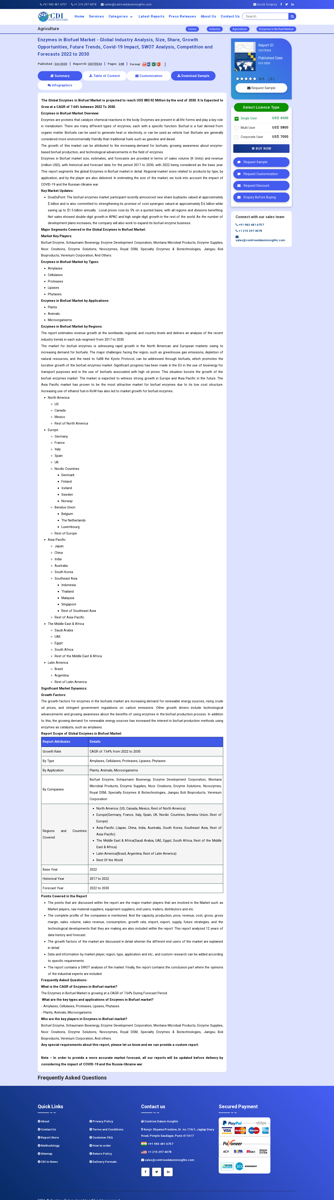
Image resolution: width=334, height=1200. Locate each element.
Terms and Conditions (106, 1119)
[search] (292, 16)
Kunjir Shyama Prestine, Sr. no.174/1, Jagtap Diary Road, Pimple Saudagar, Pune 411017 (177, 1123)
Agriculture (239, 29)
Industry (214, 29)
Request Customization (256, 174)
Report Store (48, 1128)
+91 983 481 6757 (53, 4)
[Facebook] (282, 4)
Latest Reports (151, 16)
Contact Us (230, 16)
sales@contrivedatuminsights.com (126, 4)
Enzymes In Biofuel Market (276, 29)
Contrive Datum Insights (159, 1111)
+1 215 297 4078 (83, 4)
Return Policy (100, 1144)
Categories (121, 16)
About (43, 1111)
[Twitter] (287, 4)
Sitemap (45, 1144)
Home (80, 16)
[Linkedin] (293, 4)
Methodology (49, 1136)
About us (208, 16)
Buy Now (261, 149)
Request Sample (261, 88)
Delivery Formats (103, 1152)
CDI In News (48, 1152)
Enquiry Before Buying (255, 197)
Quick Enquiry (265, 4)
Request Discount (252, 185)
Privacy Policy (101, 1111)
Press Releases (182, 16)
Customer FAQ (101, 1128)
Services (96, 16)
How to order (100, 1136)
